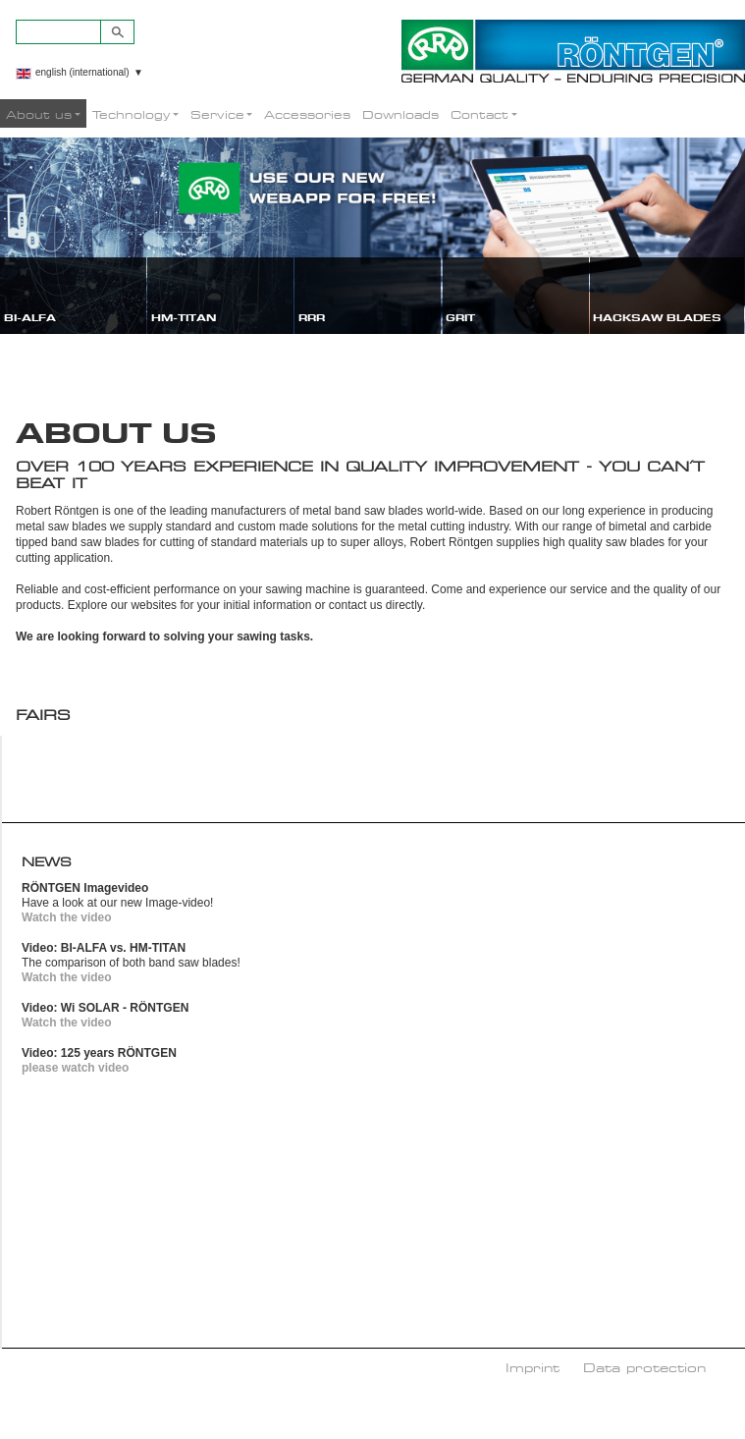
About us (39, 114)
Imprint (532, 1367)
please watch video (75, 1068)
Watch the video (67, 917)
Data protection (644, 1367)
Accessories (307, 114)
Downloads (400, 114)
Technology (131, 114)
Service (217, 114)
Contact (479, 114)
